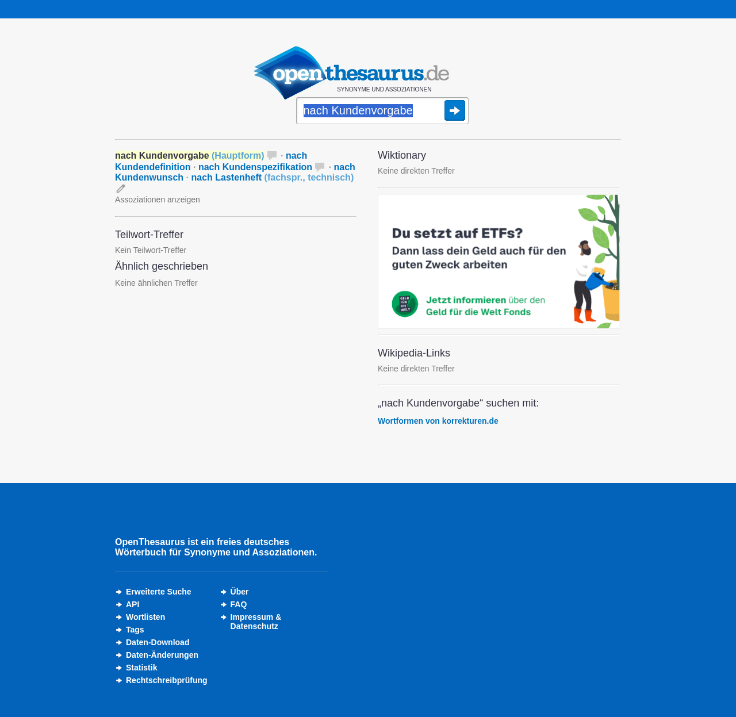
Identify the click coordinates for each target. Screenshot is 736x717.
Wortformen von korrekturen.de (438, 420)
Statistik (141, 667)
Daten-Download (157, 642)
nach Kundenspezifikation (255, 167)
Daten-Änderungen (162, 655)
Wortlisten (145, 617)
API (132, 604)
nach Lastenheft (272, 177)
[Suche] (382, 111)
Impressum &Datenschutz (256, 621)
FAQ (239, 604)
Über (240, 591)
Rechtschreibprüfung (167, 680)
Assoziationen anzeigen (157, 199)
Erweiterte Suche (158, 591)
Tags (135, 629)
